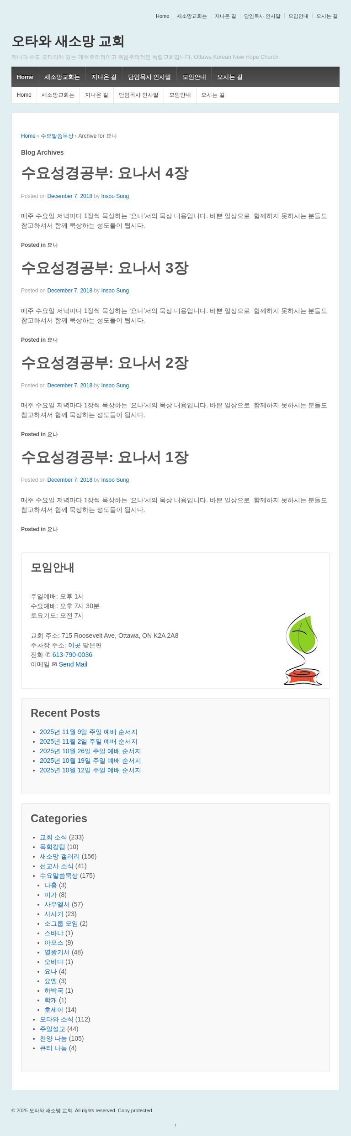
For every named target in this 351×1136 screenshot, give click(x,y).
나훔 (50, 885)
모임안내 (298, 16)
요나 (52, 245)
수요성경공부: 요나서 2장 (104, 362)
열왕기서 (57, 952)
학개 (50, 1000)
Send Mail (73, 664)
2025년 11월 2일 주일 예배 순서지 (89, 741)
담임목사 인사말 (262, 16)
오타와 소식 (57, 1019)
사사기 (54, 913)
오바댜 (54, 961)
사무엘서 (57, 904)
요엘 (50, 981)
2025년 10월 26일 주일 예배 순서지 (90, 751)
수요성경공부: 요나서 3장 (104, 268)
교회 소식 (53, 837)
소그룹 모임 (61, 923)
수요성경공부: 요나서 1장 (104, 457)
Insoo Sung (115, 196)
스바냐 (54, 933)
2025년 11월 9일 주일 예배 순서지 (89, 731)
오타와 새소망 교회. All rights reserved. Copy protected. (91, 1110)
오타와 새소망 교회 (68, 41)
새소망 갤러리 (60, 856)
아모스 (54, 942)
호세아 (54, 1009)
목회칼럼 (52, 846)
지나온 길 (225, 16)
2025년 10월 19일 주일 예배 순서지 (90, 760)
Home (162, 16)
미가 (50, 894)
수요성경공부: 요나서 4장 (104, 173)
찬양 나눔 (53, 1038)
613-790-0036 (72, 654)
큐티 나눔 (53, 1048)
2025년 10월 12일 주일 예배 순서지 (90, 770)
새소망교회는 (192, 16)
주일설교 (52, 1028)
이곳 (74, 645)
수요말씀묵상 (57, 136)
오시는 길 (327, 16)
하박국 (54, 990)
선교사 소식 (57, 866)
